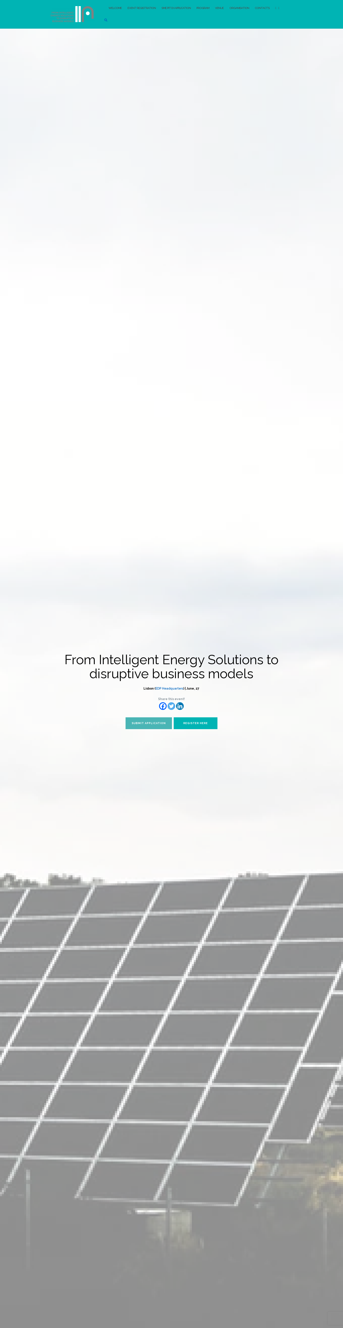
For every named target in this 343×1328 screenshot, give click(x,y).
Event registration (142, 8)
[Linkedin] (180, 706)
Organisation (239, 8)
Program (202, 8)
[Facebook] (163, 706)
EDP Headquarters (169, 688)
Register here (195, 723)
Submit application (149, 723)
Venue (219, 8)
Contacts (262, 8)
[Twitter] (171, 706)
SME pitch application (176, 8)
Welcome (115, 8)
